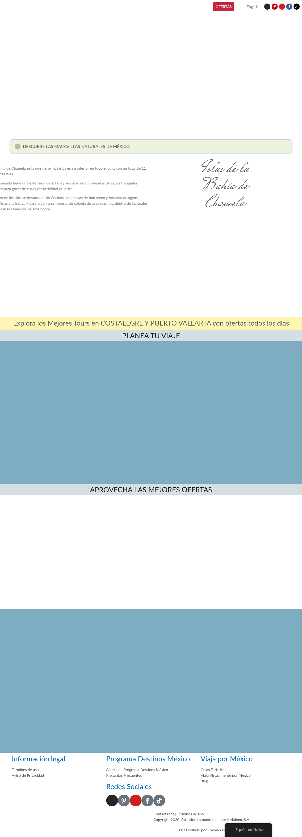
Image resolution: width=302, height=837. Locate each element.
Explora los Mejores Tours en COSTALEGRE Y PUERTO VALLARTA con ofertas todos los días (151, 323)
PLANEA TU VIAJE (151, 335)
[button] (151, 148)
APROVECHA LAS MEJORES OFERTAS (151, 489)
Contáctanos (163, 814)
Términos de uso (190, 814)
